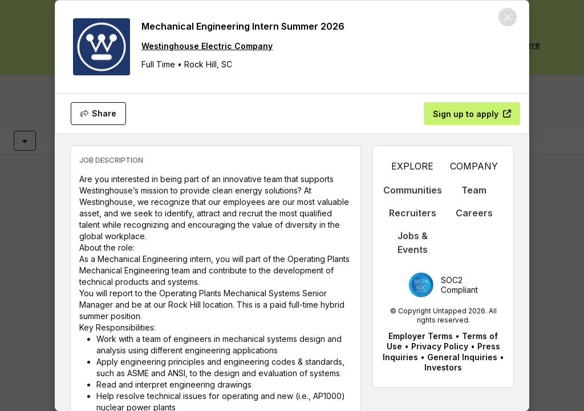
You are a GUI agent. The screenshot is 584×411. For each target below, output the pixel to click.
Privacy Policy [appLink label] (439, 346)
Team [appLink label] (473, 190)
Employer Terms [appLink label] (420, 336)
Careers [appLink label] (474, 213)
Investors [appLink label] (443, 367)
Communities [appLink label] (412, 190)
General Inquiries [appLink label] (462, 357)
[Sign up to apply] (472, 113)
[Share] (98, 113)
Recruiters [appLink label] (412, 213)
